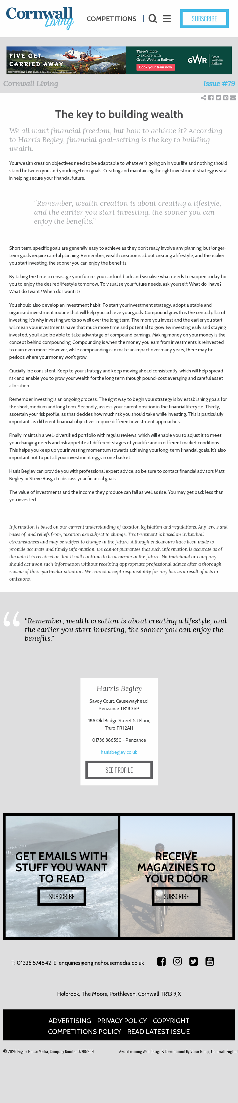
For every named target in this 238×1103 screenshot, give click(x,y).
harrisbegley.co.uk (119, 752)
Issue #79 (219, 83)
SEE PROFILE (119, 770)
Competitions (111, 16)
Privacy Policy (122, 1021)
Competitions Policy (84, 1031)
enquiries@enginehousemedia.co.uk (101, 963)
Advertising (70, 1021)
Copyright (171, 1021)
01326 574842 (34, 963)
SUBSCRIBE (61, 896)
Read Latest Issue (158, 1031)
